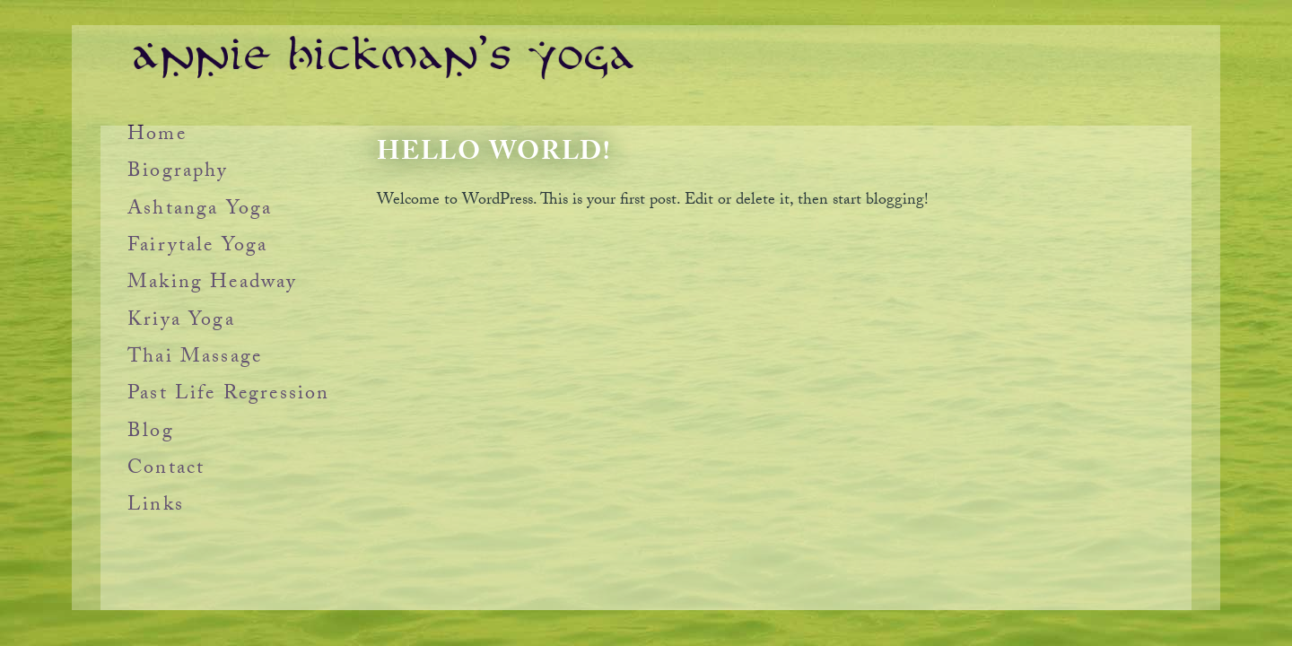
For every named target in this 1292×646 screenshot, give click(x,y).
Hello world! (494, 155)
